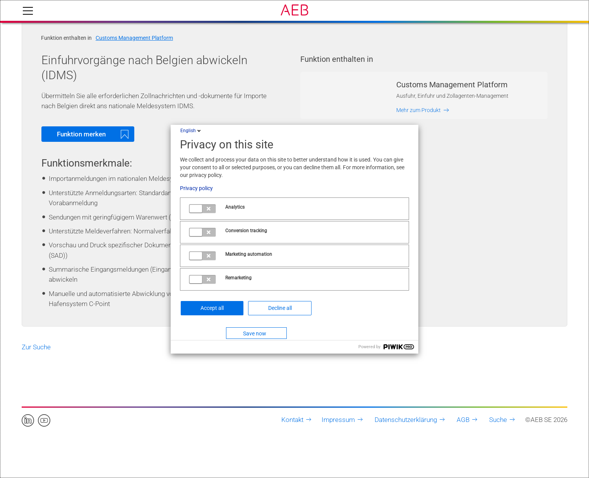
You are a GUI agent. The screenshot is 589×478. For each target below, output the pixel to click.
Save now (254, 333)
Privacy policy (196, 188)
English (191, 131)
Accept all (212, 308)
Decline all (280, 308)
